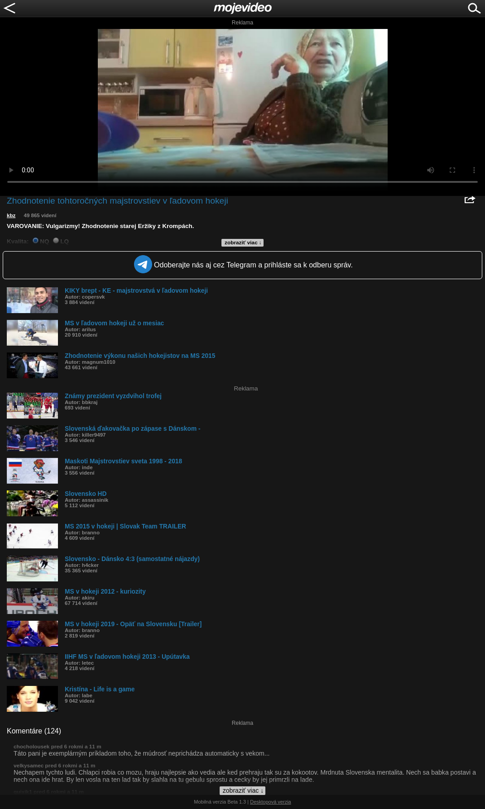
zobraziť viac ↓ (243, 242)
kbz (11, 215)
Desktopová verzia (270, 801)
